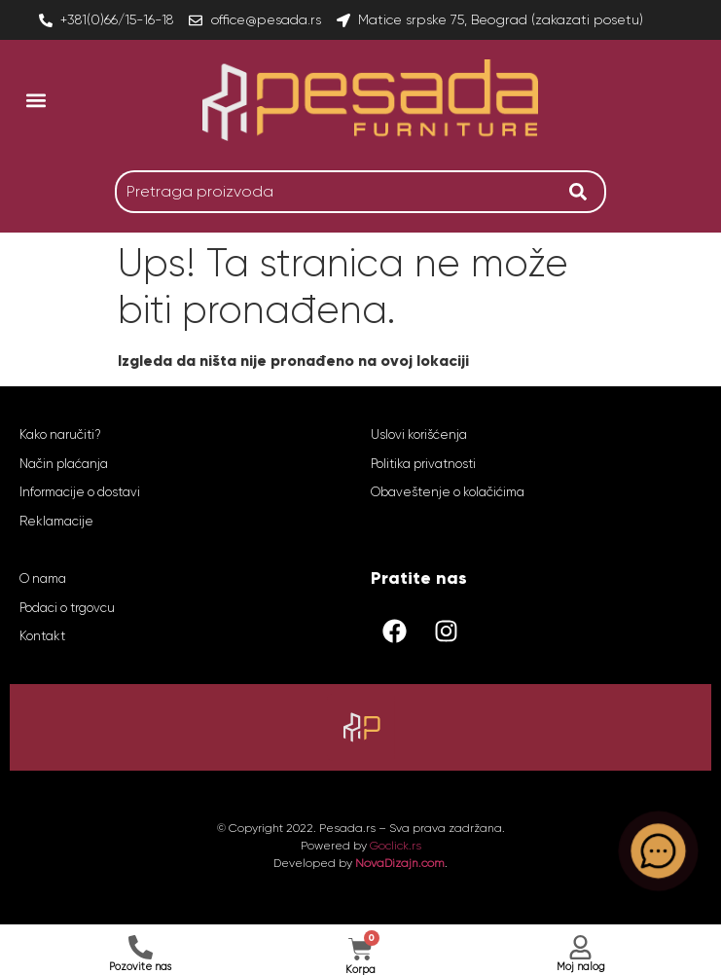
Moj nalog (581, 966)
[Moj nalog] (580, 947)
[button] (35, 100)
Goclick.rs (395, 845)
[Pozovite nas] (140, 947)
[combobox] (337, 191)
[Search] (582, 191)
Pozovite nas (140, 966)
